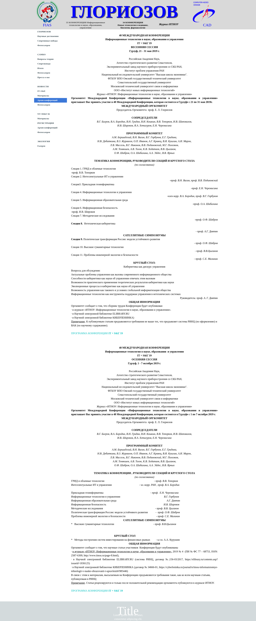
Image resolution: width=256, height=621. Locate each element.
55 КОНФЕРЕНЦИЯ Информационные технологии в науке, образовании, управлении (86, 25)
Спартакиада (43, 63)
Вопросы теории (45, 59)
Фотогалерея (43, 45)
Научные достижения (47, 36)
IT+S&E (41, 91)
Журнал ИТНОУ (169, 24)
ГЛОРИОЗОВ (124, 11)
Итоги (40, 68)
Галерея (41, 146)
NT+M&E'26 (43, 114)
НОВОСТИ (43, 86)
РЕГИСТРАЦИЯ (45, 123)
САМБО (41, 54)
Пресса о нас (43, 77)
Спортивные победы (47, 41)
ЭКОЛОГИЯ (43, 141)
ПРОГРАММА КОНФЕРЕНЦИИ (97, 333)
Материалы (43, 95)
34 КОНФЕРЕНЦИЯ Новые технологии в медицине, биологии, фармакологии (142, 25)
